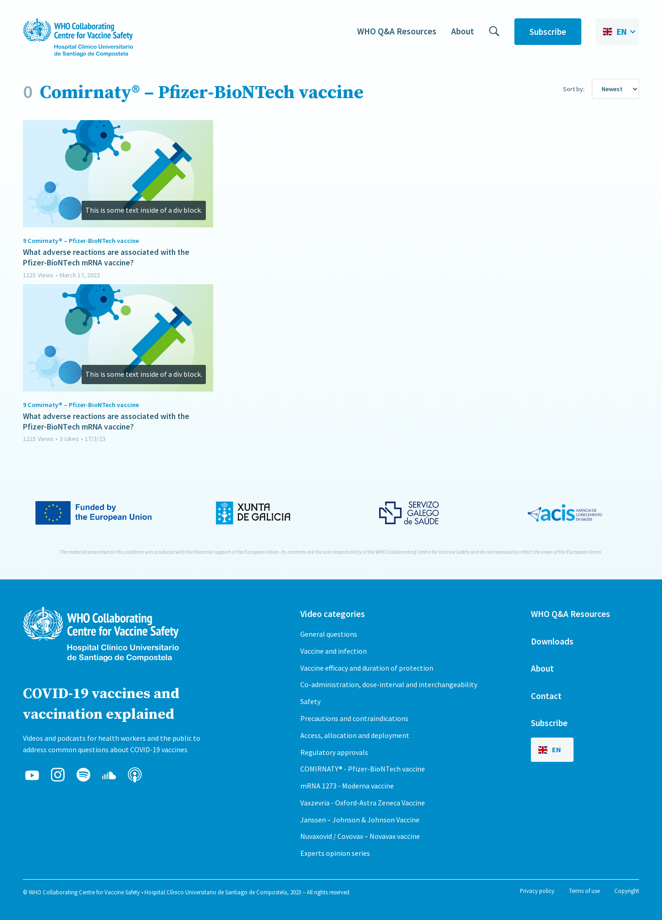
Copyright (626, 890)
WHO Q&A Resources (396, 31)
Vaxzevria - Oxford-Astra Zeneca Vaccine (362, 802)
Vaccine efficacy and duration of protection (366, 667)
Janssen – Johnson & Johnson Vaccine (359, 819)
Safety (310, 701)
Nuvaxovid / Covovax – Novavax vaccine (360, 836)
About (462, 31)
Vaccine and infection (333, 651)
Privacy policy (537, 890)
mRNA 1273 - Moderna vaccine (347, 785)
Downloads (552, 641)
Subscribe (548, 31)
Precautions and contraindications (354, 718)
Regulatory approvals (334, 752)
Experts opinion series (335, 853)
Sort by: (574, 89)
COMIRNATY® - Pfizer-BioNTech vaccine (362, 768)
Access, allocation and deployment (354, 735)
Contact (546, 695)
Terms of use (584, 890)
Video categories (332, 613)
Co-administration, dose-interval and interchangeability (388, 684)
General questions (328, 634)
